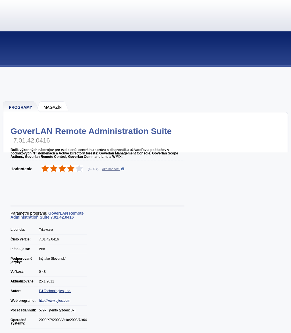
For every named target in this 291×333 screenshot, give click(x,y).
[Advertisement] (146, 84)
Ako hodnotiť (111, 169)
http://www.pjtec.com (54, 301)
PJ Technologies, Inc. (55, 291)
